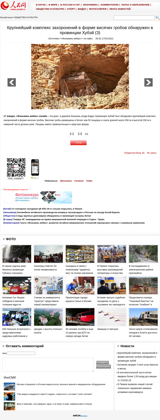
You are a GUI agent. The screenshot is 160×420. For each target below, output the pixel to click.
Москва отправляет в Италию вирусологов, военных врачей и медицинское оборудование (61, 384)
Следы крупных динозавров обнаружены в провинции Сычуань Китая (53, 216)
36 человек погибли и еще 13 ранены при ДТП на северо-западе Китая (79, 332)
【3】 (86, 134)
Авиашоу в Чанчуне (107, 329)
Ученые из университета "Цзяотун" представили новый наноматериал (47, 301)
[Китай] (7, 209)
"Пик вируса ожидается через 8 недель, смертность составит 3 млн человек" (54, 394)
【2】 (80, 133)
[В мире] (7, 219)
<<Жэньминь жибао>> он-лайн (75, 38)
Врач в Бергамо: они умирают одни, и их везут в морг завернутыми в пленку (54, 404)
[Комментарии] (11, 223)
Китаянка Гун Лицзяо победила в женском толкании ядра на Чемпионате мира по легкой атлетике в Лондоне (16, 304)
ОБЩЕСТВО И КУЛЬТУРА (26, 17)
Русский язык (6, 17)
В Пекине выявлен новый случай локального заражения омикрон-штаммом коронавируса (135, 388)
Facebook (79, 181)
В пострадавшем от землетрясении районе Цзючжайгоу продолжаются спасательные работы (141, 273)
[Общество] (9, 216)
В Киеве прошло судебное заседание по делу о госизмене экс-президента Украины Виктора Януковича (111, 304)
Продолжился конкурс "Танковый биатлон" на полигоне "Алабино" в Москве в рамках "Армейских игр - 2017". (141, 304)
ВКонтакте (66, 181)
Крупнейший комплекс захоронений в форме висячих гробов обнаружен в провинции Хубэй (137, 357)
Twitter (89, 181)
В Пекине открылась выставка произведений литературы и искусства (110, 269)
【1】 (72, 133)
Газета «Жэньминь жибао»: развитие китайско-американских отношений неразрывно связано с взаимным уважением (82, 223)
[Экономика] (9, 212)
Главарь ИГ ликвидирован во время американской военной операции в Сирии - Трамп (58, 219)
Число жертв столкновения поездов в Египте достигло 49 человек (143, 332)
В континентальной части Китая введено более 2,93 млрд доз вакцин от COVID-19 (137, 376)
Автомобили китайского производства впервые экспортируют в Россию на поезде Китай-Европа (68, 212)
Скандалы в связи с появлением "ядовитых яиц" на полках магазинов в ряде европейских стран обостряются (79, 273)
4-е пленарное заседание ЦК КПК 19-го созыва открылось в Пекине (46, 209)
